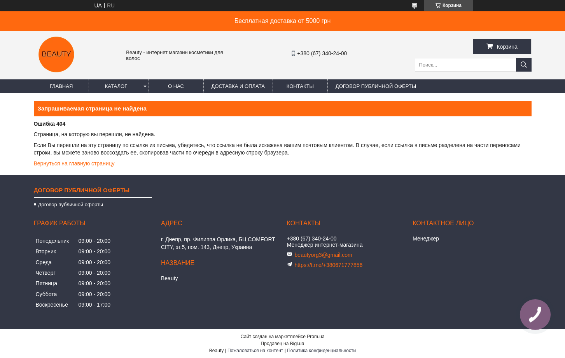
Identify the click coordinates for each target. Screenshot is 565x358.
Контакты (300, 86)
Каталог (116, 86)
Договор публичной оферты (376, 86)
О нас (176, 86)
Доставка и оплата (238, 86)
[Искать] (524, 65)
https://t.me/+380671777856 (329, 265)
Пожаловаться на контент (255, 350)
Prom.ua (315, 336)
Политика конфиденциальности (321, 350)
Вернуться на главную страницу (74, 163)
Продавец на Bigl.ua (282, 343)
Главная (61, 86)
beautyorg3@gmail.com (323, 255)
